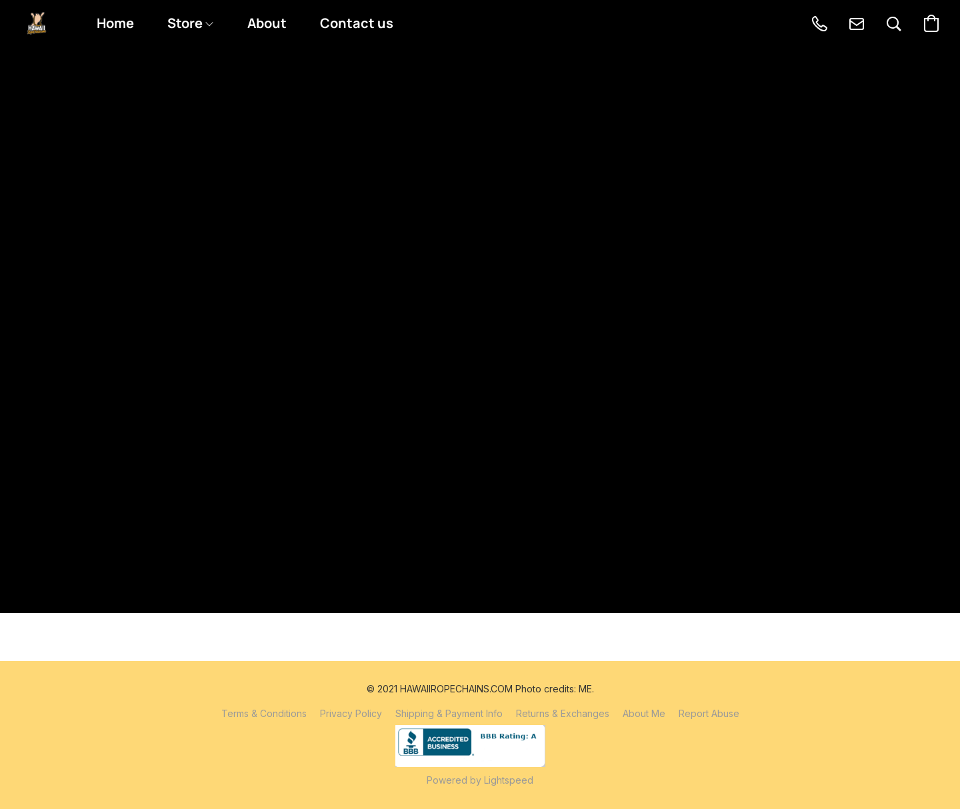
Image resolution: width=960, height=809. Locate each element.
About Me (644, 713)
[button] (36, 23)
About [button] (267, 23)
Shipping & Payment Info (449, 713)
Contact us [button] (356, 23)
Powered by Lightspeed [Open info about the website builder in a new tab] (480, 780)
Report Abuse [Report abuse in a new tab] (709, 713)
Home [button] (115, 23)
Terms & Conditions (264, 713)
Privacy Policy (351, 713)
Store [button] (190, 23)
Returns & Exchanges (562, 713)
